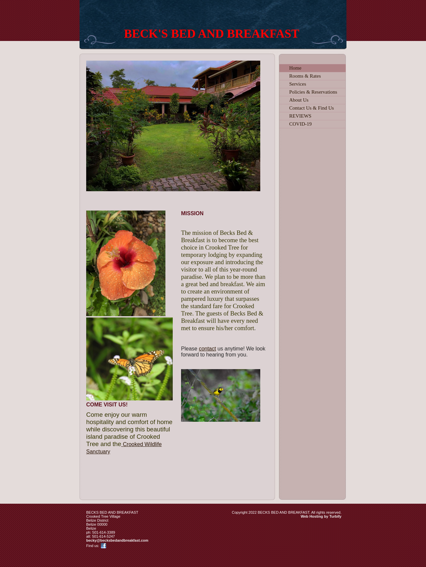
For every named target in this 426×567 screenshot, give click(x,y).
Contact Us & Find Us (311, 108)
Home (295, 68)
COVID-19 (300, 124)
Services (297, 84)
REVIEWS (300, 116)
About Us (299, 100)
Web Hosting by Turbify (321, 516)
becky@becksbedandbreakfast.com (117, 540)
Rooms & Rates (305, 76)
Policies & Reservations (313, 92)
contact (207, 348)
